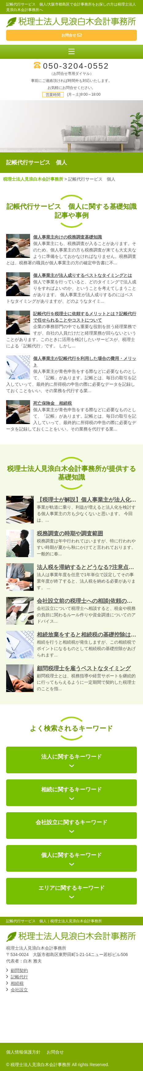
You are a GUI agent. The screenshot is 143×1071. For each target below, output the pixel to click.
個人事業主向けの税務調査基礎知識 (67, 237)
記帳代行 (19, 976)
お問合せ (55, 1052)
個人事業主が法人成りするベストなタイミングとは (82, 275)
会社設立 (19, 989)
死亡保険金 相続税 (52, 403)
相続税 (17, 983)
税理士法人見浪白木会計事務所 (33, 179)
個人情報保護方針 (23, 1052)
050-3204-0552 (76, 66)
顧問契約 (19, 970)
